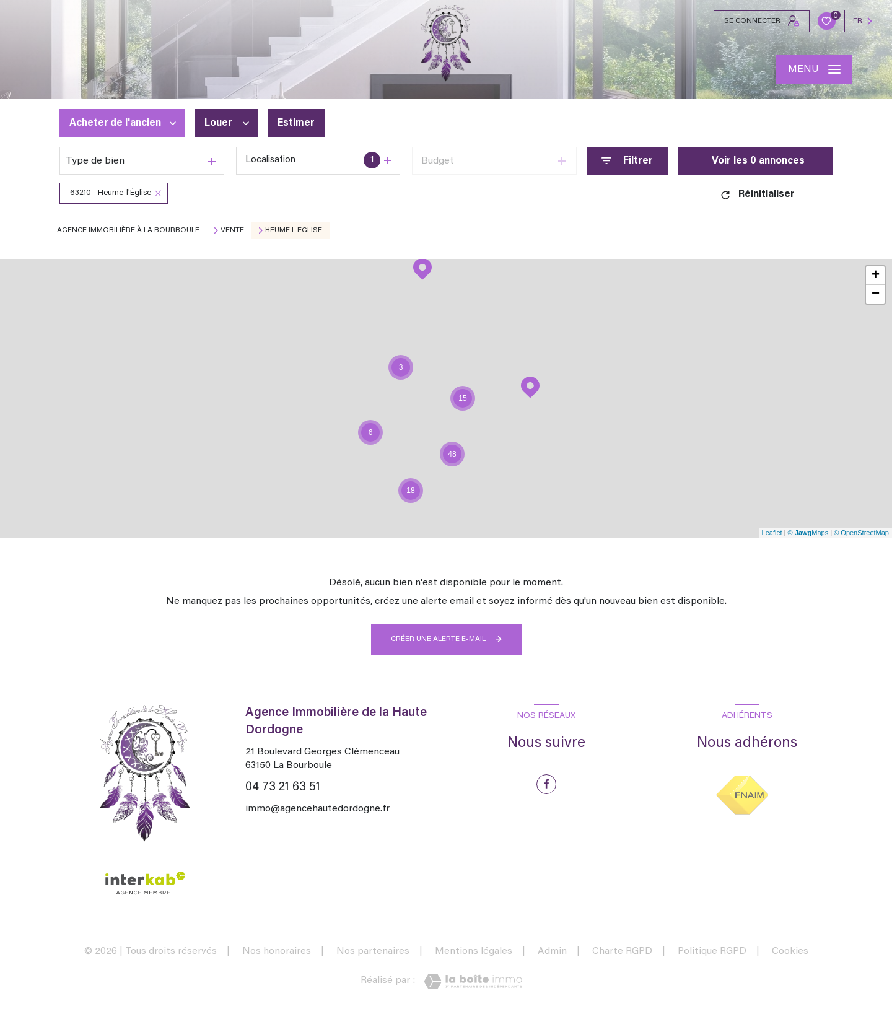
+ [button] (876, 275)
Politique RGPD (712, 951)
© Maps (808, 532)
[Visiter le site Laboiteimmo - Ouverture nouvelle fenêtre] (473, 981)
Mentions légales (473, 951)
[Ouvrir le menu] (814, 69)
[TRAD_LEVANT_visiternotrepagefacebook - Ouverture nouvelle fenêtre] (546, 784)
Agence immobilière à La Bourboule (128, 230)
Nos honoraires (276, 951)
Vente (232, 230)
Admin (552, 951)
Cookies (790, 951)
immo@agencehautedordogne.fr (317, 809)
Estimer (296, 123)
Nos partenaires (372, 951)
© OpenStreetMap (861, 532)
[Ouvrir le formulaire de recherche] (627, 161)
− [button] (876, 294)
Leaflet (772, 532)
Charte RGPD (622, 951)
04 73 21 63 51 (282, 787)
